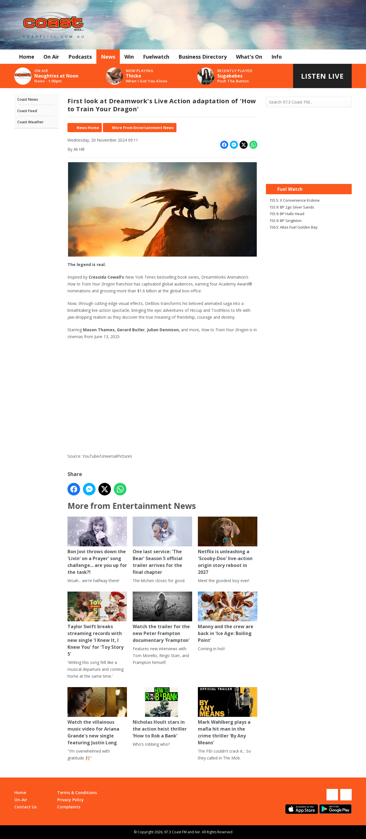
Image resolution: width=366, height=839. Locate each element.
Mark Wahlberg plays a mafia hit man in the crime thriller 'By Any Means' (227, 716)
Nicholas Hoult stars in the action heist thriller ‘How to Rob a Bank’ (162, 713)
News (108, 56)
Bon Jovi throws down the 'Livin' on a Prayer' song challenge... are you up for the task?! (97, 546)
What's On (249, 56)
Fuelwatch (156, 56)
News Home (88, 127)
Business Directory (202, 56)
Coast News (27, 99)
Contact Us (25, 807)
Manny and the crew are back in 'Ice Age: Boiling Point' (227, 617)
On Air (51, 56)
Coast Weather (30, 121)
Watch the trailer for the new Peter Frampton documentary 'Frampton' (162, 617)
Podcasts (80, 56)
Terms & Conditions (77, 792)
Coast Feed (27, 110)
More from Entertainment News (143, 127)
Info (276, 56)
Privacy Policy (70, 799)
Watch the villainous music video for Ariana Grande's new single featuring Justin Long (97, 716)
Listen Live (322, 76)
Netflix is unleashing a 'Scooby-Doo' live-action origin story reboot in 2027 (227, 546)
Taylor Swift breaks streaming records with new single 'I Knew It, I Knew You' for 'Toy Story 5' (97, 624)
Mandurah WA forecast (309, 172)
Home (26, 56)
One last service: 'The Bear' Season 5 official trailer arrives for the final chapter (162, 546)
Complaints (68, 807)
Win (129, 56)
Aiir (197, 832)
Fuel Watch (290, 189)
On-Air (20, 799)
